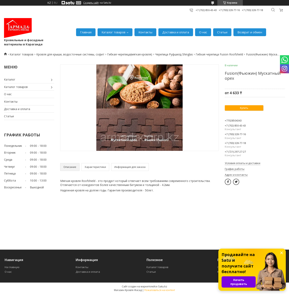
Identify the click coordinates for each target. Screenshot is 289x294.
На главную (12, 267)
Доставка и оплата (175, 32)
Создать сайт (91, 2)
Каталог (9, 79)
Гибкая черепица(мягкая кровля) (129, 54)
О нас (203, 32)
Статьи (222, 32)
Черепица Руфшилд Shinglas (174, 54)
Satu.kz (162, 286)
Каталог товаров (113, 32)
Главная (86, 32)
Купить (244, 107)
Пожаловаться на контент (159, 290)
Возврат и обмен (249, 32)
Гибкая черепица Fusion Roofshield (219, 54)
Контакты (145, 32)
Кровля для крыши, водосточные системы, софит (70, 54)
